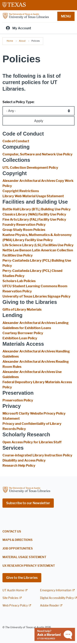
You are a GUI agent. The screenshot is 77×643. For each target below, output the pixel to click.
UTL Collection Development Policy (30, 168)
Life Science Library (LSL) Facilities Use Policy (38, 245)
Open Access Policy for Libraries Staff (31, 442)
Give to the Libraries (22, 578)
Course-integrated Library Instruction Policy (37, 455)
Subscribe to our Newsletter (28, 503)
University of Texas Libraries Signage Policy (36, 296)
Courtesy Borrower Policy (22, 333)
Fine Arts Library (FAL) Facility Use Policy (34, 219)
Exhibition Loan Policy (19, 338)
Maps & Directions (17, 540)
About (22, 40)
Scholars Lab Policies (19, 281)
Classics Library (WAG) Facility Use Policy (34, 214)
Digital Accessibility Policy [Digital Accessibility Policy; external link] (57, 598)
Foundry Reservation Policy (24, 225)
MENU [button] (66, 16)
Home (10, 40)
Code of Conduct (15, 141)
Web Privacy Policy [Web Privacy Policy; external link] (15, 605)
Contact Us (11, 531)
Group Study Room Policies (23, 230)
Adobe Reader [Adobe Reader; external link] (49, 605)
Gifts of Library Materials (21, 309)
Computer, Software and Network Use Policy (37, 154)
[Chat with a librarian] (54, 634)
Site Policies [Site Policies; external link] (10, 598)
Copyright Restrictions (20, 191)
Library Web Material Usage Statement (33, 196)
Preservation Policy (17, 400)
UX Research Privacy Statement (28, 566)
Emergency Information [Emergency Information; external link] (55, 590)
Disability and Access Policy (24, 460)
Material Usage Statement (24, 557)
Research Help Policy (18, 465)
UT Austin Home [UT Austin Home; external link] (13, 590)
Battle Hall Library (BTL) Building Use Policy (36, 209)
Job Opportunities (17, 548)
